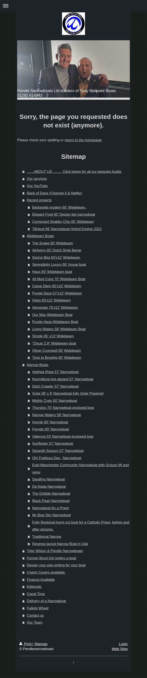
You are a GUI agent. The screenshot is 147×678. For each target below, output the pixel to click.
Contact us (35, 615)
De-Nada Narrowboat (49, 487)
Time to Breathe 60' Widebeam (56, 358)
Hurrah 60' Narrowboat (50, 422)
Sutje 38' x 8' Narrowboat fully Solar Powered (68, 393)
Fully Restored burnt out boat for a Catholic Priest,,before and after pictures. (80, 526)
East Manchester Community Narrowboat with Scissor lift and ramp (80, 468)
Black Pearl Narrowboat (51, 501)
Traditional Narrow (46, 537)
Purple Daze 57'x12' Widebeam (57, 293)
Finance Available (41, 580)
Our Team (34, 622)
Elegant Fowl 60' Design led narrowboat (63, 214)
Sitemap (41, 644)
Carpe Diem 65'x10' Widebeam (56, 286)
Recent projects (39, 200)
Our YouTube (37, 186)
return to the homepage (83, 140)
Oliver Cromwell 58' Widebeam (56, 351)
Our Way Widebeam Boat (52, 315)
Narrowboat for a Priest (50, 508)
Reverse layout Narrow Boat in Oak (60, 544)
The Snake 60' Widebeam (52, 243)
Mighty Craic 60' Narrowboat (54, 401)
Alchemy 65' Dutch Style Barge (56, 250)
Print (26, 644)
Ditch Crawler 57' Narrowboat (55, 386)
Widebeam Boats (40, 236)
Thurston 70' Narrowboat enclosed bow (63, 408)
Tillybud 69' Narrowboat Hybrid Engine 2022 (67, 229)
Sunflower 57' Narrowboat (52, 443)
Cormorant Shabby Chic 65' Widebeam (63, 222)
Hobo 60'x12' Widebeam (51, 300)
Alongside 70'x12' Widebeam (55, 308)
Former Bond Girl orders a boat (51, 558)
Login (123, 644)
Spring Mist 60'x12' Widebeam (56, 257)
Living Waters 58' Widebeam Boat (59, 329)
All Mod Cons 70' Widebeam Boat (58, 279)
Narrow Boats (37, 365)
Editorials (34, 587)
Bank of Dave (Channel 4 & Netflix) (54, 193)
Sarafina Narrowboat (48, 479)
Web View (120, 649)
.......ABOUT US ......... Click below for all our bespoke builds (74, 172)
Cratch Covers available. (46, 572)
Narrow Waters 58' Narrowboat (56, 415)
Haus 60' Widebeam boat (52, 272)
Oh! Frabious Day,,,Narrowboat (56, 458)
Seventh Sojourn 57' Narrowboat (58, 451)
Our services (37, 179)
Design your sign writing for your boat (56, 565)
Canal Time (36, 594)
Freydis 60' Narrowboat (50, 429)
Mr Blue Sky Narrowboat (51, 515)
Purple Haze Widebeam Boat (55, 322)
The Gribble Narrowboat (51, 494)
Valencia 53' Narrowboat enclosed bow (62, 436)
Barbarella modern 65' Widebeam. (59, 207)
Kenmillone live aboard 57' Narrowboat (62, 379)
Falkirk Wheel (37, 608)
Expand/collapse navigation (73, 5)
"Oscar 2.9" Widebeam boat (54, 343)
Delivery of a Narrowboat (46, 601)
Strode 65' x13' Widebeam (53, 336)
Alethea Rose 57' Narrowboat (55, 372)
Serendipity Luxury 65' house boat (59, 265)
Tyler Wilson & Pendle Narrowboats (55, 551)
